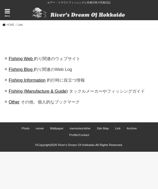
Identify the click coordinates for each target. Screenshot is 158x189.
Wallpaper (56, 128)
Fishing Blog (21, 69)
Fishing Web (21, 58)
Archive (132, 128)
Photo (25, 128)
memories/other (80, 128)
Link (118, 128)
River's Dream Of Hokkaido (76, 144)
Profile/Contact (79, 134)
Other (14, 101)
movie (40, 128)
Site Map (103, 128)
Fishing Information (27, 80)
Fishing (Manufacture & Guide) (38, 91)
